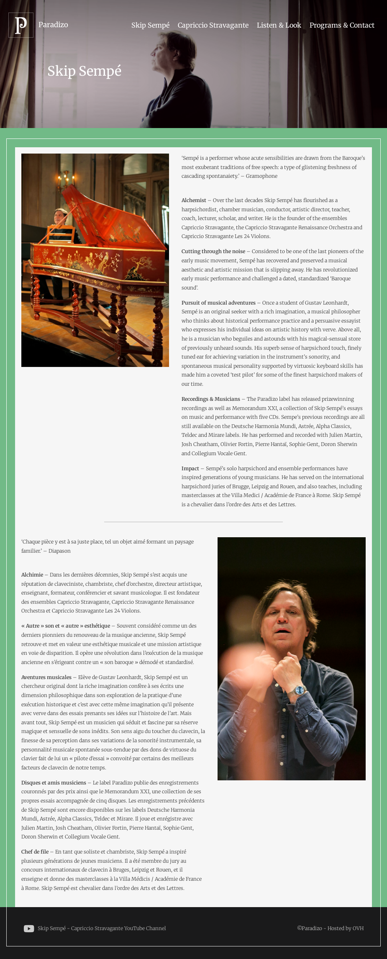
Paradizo (53, 24)
